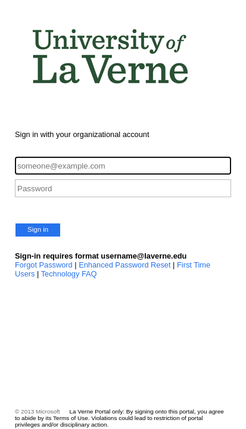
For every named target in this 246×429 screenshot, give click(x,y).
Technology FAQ (69, 273)
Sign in (37, 229)
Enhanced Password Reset (124, 264)
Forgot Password (44, 264)
